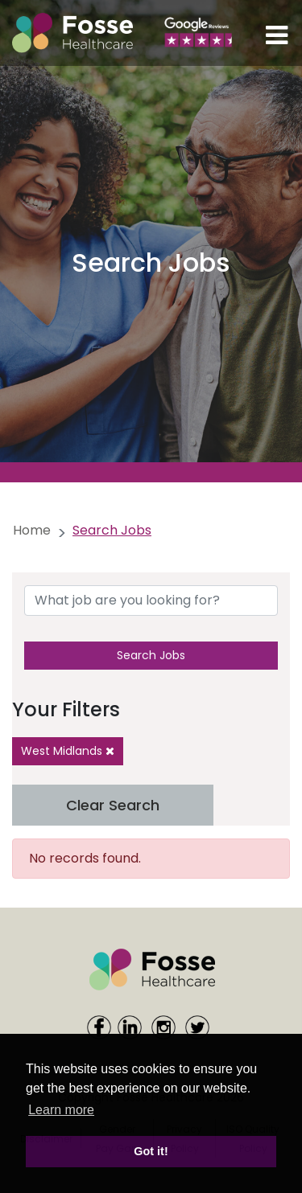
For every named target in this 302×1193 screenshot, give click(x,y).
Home (32, 530)
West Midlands (67, 751)
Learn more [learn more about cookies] (61, 1110)
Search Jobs (151, 655)
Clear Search (112, 805)
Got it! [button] (151, 1151)
